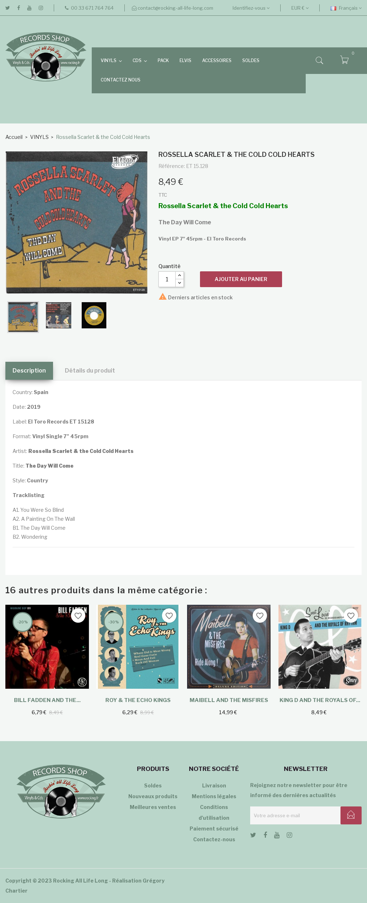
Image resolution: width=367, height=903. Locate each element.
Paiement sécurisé (214, 828)
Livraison (214, 785)
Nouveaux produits (152, 796)
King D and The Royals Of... (320, 700)
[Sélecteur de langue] (346, 7)
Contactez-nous (214, 839)
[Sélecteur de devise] (300, 7)
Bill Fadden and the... (47, 700)
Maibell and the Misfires (229, 700)
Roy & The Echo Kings (138, 700)
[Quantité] (167, 279)
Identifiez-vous (251, 8)
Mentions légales (214, 796)
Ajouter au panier (241, 279)
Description (29, 370)
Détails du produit (90, 370)
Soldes (153, 785)
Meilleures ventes (153, 807)
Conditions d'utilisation (214, 812)
